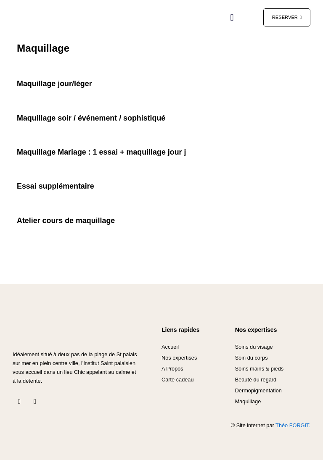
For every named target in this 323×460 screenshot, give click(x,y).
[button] (232, 17)
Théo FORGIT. (292, 425)
